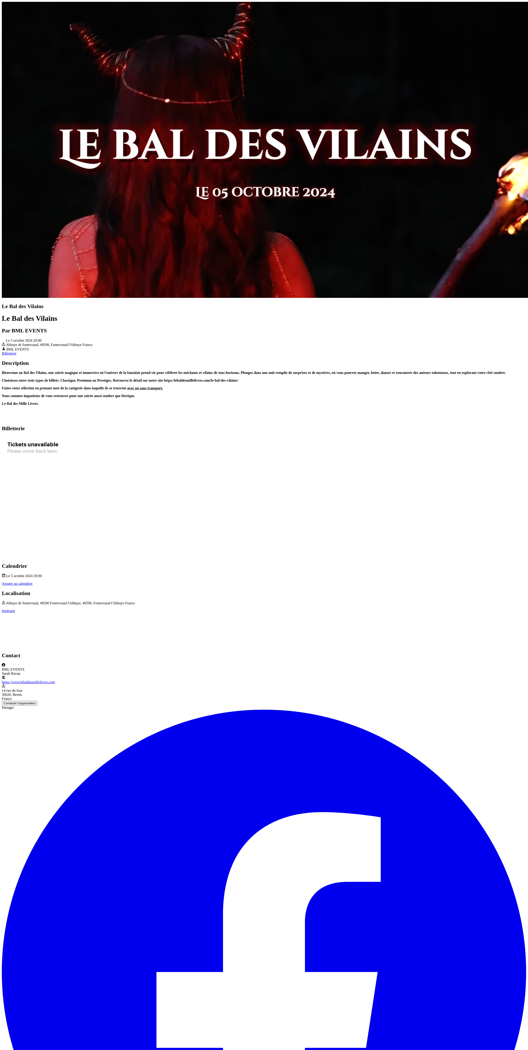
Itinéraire (8, 611)
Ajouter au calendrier (17, 584)
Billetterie (9, 353)
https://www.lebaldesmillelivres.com (28, 682)
